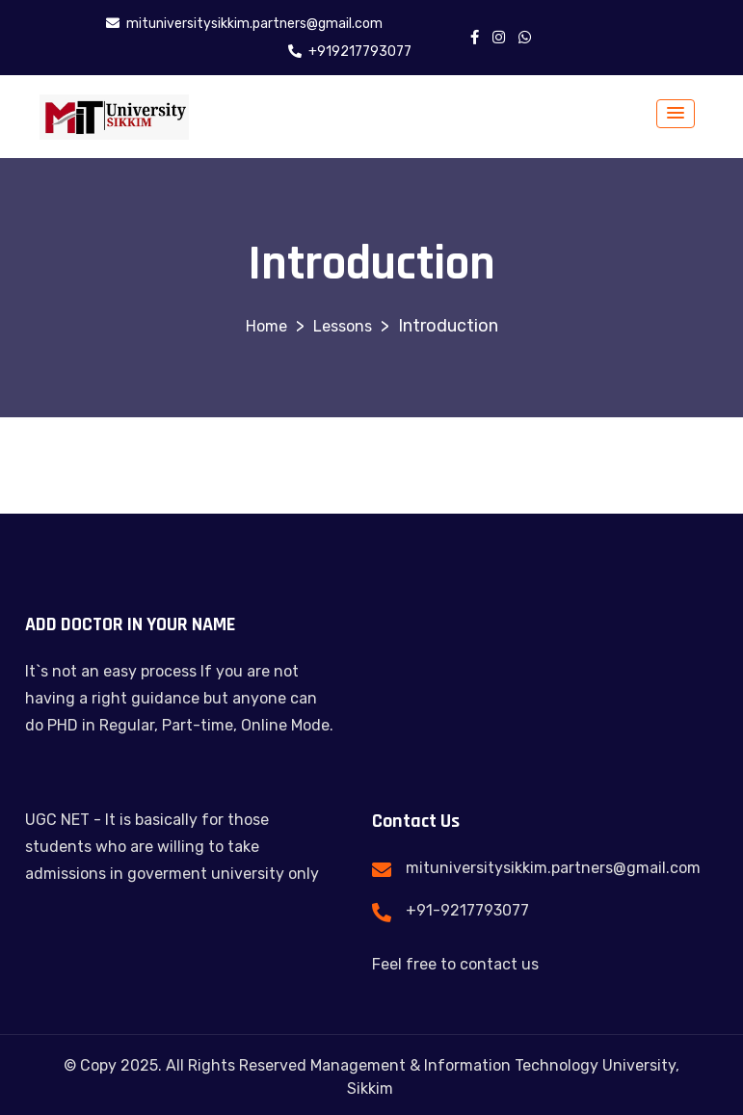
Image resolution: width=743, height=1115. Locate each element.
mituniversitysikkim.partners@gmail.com (553, 868)
